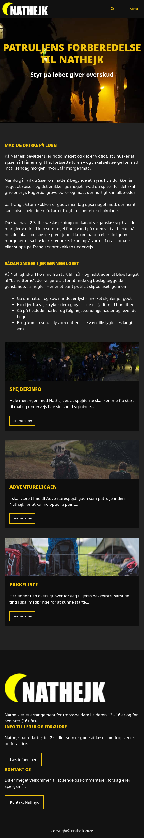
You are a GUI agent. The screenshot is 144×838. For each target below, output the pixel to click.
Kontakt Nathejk (24, 802)
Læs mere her (22, 421)
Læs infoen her (23, 759)
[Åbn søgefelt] (112, 9)
